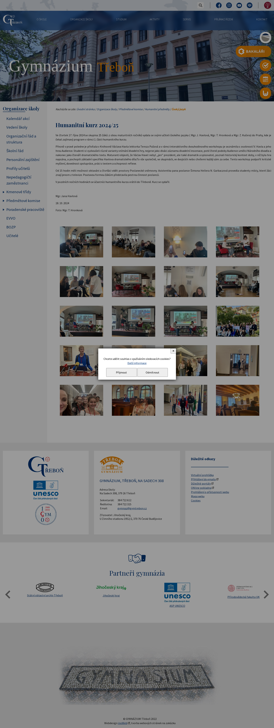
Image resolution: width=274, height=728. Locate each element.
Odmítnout (152, 372)
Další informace (137, 363)
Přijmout (121, 372)
